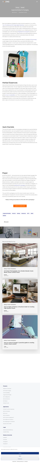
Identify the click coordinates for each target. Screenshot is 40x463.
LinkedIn (5, 437)
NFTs (28, 213)
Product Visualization (11, 268)
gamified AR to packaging (19, 185)
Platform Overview (7, 388)
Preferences (20, 458)
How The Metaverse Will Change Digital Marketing (13, 25)
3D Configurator (6, 396)
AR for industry (6, 415)
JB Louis (15, 12)
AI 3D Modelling (6, 392)
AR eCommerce (6, 398)
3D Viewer (5, 400)
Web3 (32, 213)
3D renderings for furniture (9, 421)
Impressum (26, 461)
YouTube (5, 439)
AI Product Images (7, 390)
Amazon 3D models (7, 423)
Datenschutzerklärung (20, 461)
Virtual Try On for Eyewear (8, 409)
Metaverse (24, 213)
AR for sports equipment (8, 417)
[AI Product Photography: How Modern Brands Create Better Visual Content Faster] (20, 260)
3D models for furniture (8, 419)
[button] (37, 1)
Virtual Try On (6, 403)
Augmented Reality (7, 213)
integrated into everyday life (24, 31)
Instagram (5, 441)
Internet (14, 213)
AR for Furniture (6, 411)
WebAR (22, 7)
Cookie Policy (14, 461)
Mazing (17, 7)
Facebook (5, 443)
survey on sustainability (10, 95)
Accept (20, 453)
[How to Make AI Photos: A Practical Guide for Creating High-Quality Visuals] (20, 296)
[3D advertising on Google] (30, 232)
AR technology (33, 39)
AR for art (5, 413)
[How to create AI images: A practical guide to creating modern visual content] (20, 332)
